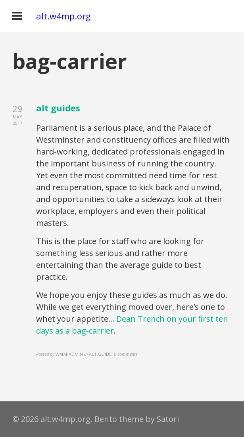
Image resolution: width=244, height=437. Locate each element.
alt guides (58, 108)
